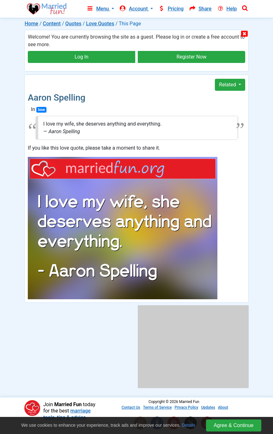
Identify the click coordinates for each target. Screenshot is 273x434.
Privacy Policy (186, 407)
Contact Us (131, 407)
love (41, 110)
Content (52, 24)
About (223, 407)
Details (188, 425)
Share (200, 9)
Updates (208, 407)
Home (31, 24)
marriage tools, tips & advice (67, 414)
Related (228, 85)
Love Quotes (100, 24)
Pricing (171, 9)
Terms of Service (157, 407)
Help (226, 9)
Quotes (73, 24)
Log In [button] (81, 57)
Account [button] (134, 9)
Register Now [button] (191, 57)
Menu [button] (98, 9)
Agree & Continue (233, 425)
